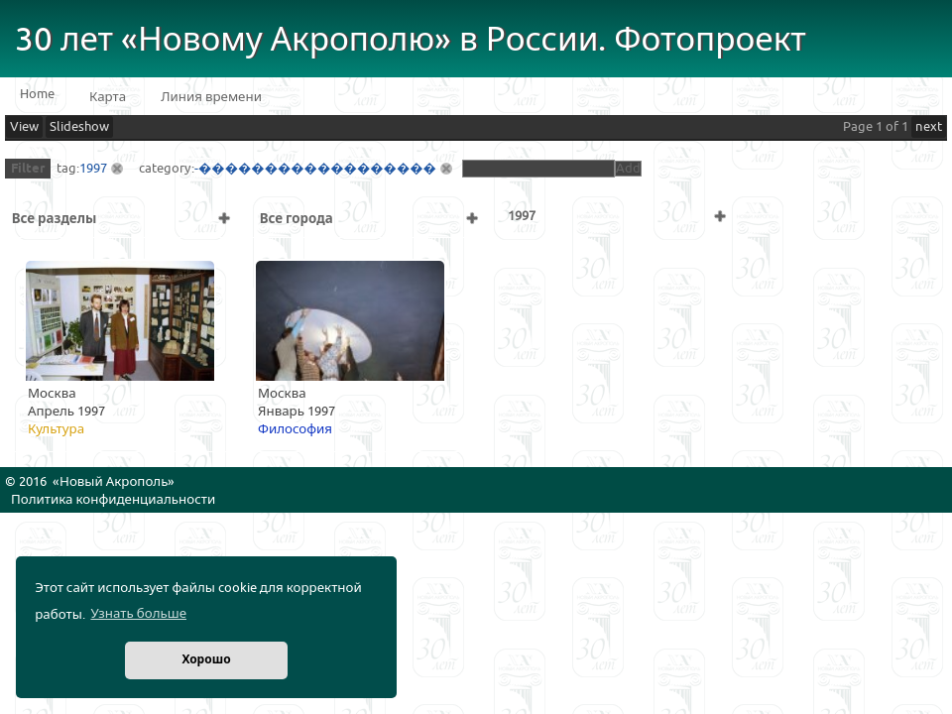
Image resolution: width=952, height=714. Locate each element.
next (928, 127)
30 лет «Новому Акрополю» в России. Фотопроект (410, 40)
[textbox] (538, 169)
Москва (52, 394)
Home (37, 94)
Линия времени (211, 97)
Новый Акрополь (114, 482)
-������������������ (315, 169)
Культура (56, 429)
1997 (93, 169)
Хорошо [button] (205, 660)
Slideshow (79, 127)
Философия (295, 429)
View (24, 127)
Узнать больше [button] (138, 614)
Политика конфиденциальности (113, 500)
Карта (107, 97)
